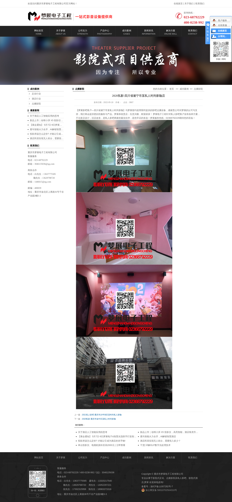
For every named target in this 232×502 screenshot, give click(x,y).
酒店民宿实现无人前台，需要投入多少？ (50, 138)
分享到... (222, 36)
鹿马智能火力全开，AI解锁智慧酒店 (48, 129)
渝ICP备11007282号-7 (161, 486)
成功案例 (184, 89)
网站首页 (38, 457)
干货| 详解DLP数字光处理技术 (155, 445)
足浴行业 (36, 94)
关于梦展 (60, 457)
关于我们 (188, 3)
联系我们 (199, 3)
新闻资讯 (148, 457)
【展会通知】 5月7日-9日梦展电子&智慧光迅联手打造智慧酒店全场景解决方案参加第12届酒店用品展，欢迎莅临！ (135, 436)
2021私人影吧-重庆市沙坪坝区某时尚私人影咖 (102, 415)
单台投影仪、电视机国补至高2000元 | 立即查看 (101, 445)
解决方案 (170, 457)
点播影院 (36, 104)
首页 (171, 89)
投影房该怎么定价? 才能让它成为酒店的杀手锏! (53, 134)
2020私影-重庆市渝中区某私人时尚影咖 (99, 419)
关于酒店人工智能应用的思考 (44, 116)
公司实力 (82, 457)
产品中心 (104, 457)
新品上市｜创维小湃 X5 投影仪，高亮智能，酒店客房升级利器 (61, 120)
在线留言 (178, 3)
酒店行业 (36, 99)
